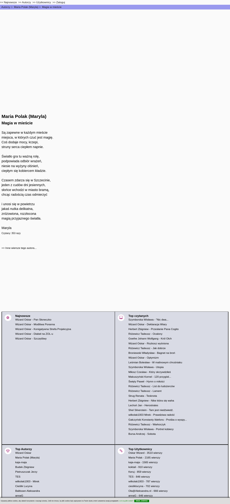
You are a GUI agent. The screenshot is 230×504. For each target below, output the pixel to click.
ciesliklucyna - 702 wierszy (144, 486)
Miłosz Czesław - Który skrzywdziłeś (149, 372)
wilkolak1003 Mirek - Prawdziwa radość (151, 414)
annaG (19, 495)
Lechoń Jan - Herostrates (143, 405)
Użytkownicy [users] (43, 2)
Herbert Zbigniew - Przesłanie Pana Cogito (153, 329)
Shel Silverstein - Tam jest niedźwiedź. (150, 410)
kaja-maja (21, 462)
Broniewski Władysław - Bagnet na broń (151, 352)
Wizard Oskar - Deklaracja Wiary (147, 324)
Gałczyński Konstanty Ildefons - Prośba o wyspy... (157, 419)
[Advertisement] (115, 32)
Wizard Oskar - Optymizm (143, 357)
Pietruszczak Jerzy (26, 471)
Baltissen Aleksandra (27, 490)
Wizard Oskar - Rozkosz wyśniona (148, 343)
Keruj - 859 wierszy (139, 471)
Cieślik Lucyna (23, 486)
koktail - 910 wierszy (140, 467)
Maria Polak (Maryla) (26, 7)
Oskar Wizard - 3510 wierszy (145, 452)
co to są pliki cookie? (126, 501)
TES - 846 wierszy (139, 476)
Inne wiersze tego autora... (21, 247)
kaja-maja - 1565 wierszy (143, 462)
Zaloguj (60, 2)
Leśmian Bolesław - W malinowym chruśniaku (155, 362)
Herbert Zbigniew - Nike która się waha (151, 400)
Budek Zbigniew (24, 467)
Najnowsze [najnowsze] (10, 2)
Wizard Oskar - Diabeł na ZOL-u (34, 333)
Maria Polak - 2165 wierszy (144, 457)
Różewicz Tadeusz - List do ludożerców (151, 386)
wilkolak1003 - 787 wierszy (144, 481)
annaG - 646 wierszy (140, 495)
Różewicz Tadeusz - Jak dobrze (147, 348)
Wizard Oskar (23, 452)
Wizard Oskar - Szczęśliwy (31, 338)
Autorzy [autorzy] (26, 2)
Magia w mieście (51, 7)
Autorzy (5, 7)
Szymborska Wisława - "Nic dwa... (148, 319)
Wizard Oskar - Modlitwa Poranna (35, 324)
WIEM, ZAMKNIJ (142, 501)
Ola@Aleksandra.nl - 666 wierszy (148, 490)
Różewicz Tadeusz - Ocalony (145, 333)
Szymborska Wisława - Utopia (146, 367)
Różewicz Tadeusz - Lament (144, 390)
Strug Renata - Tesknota (142, 395)
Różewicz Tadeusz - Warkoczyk (147, 424)
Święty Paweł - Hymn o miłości (146, 381)
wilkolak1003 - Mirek (27, 481)
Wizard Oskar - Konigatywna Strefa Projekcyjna (43, 329)
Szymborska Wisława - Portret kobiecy (151, 429)
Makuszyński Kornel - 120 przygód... (149, 376)
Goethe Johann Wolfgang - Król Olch (150, 338)
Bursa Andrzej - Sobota (142, 433)
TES (17, 476)
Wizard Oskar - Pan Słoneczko (33, 319)
